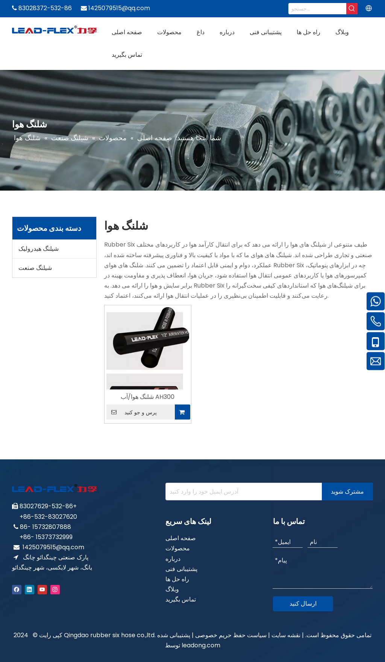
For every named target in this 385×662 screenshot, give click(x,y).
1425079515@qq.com (53, 547)
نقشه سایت (285, 635)
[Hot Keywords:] (352, 8)
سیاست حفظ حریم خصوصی (230, 635)
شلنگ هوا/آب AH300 (147, 397)
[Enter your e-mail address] (242, 491)
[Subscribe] (347, 491)
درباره (172, 558)
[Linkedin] (29, 589)
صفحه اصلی (180, 538)
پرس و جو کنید (131, 412)
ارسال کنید (303, 603)
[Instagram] (55, 589)
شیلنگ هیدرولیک (38, 248)
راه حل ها (177, 579)
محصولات (177, 548)
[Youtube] (42, 589)
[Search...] (317, 8)
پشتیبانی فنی (181, 569)
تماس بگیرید (180, 599)
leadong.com (201, 645)
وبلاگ (172, 589)
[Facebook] (16, 589)
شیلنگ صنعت (35, 268)
